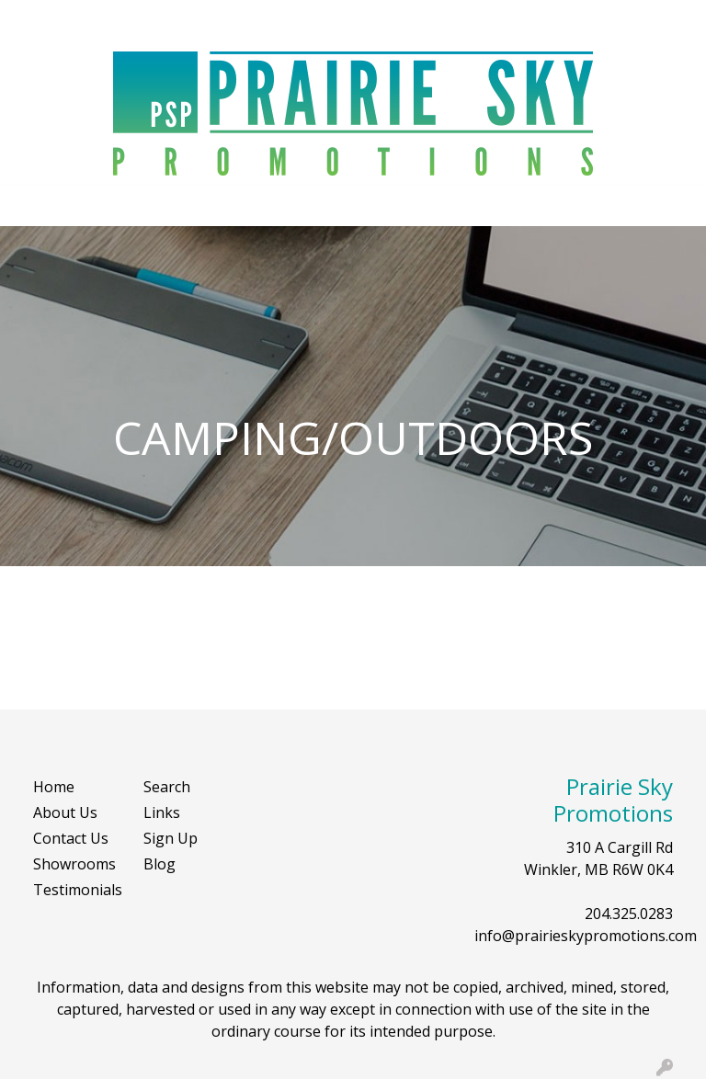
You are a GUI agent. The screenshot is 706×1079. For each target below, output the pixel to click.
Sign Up (170, 838)
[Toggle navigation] (28, 206)
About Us (65, 812)
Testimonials (77, 890)
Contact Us (70, 838)
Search (527, 20)
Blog (159, 864)
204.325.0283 (629, 913)
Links (161, 812)
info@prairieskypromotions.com (585, 936)
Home (53, 787)
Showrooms (74, 864)
